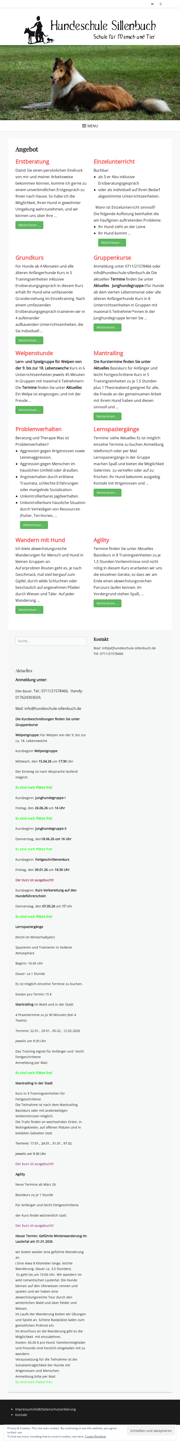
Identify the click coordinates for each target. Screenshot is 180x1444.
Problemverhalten (38, 429)
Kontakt (21, 1415)
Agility (101, 540)
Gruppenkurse (112, 257)
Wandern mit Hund (40, 540)
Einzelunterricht (114, 161)
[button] (90, 30)
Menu (92, 125)
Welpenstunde (34, 353)
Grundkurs (29, 257)
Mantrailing (108, 353)
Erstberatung (32, 161)
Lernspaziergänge (116, 429)
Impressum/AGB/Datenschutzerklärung (45, 1409)
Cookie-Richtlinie (95, 1436)
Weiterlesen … (29, 225)
